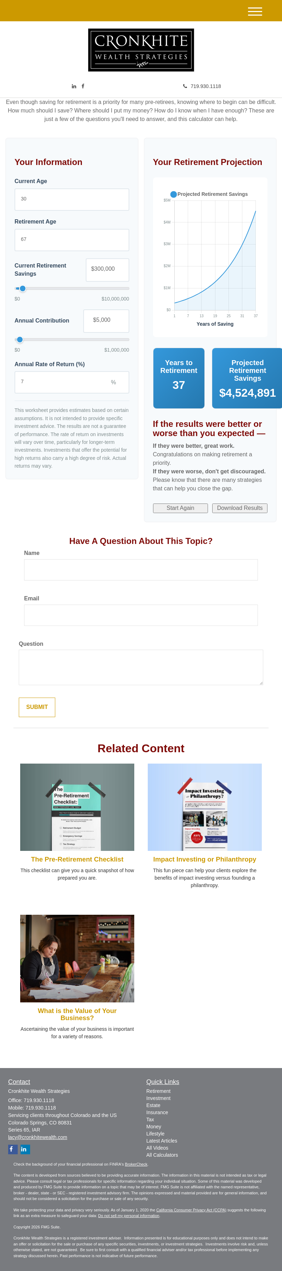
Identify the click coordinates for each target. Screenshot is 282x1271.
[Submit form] (37, 707)
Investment (158, 1098)
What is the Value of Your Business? (77, 1014)
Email (31, 598)
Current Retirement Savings (40, 270)
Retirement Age (35, 222)
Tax (150, 1119)
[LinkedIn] (74, 86)
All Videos (157, 1148)
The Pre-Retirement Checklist (77, 859)
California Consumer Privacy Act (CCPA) (191, 1210)
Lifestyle (155, 1134)
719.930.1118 (202, 86)
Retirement (158, 1091)
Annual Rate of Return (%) (50, 364)
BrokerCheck (136, 1164)
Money (153, 1126)
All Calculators (162, 1155)
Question (31, 644)
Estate (153, 1105)
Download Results (240, 508)
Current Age (31, 181)
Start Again (180, 508)
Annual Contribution (42, 321)
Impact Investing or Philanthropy (204, 859)
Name (32, 553)
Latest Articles (161, 1141)
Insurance (157, 1112)
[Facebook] (82, 86)
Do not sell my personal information (128, 1216)
